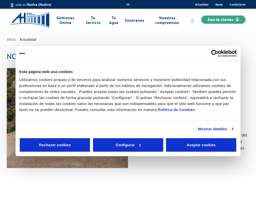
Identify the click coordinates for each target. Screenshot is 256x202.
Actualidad (201, 4)
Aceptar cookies (201, 144)
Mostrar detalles (212, 129)
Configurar (128, 144)
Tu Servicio (93, 20)
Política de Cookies (176, 109)
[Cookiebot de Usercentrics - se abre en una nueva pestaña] (215, 53)
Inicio (11, 39)
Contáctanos (238, 4)
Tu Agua (113, 20)
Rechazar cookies (55, 144)
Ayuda (219, 4)
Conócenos (134, 20)
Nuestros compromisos (167, 20)
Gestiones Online (65, 20)
